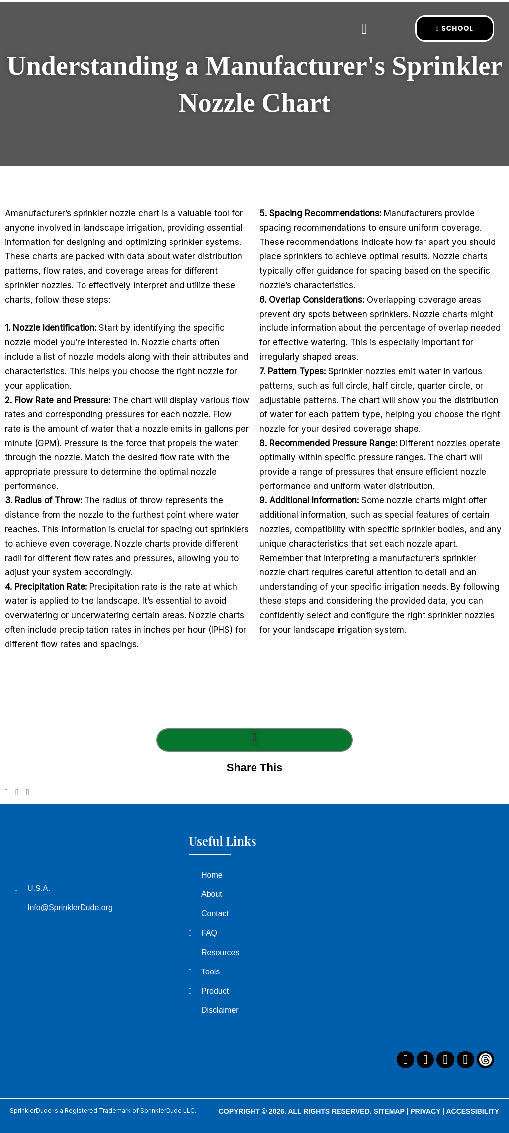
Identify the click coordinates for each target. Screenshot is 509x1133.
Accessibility (472, 1111)
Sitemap (389, 1111)
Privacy (425, 1111)
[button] (363, 28)
